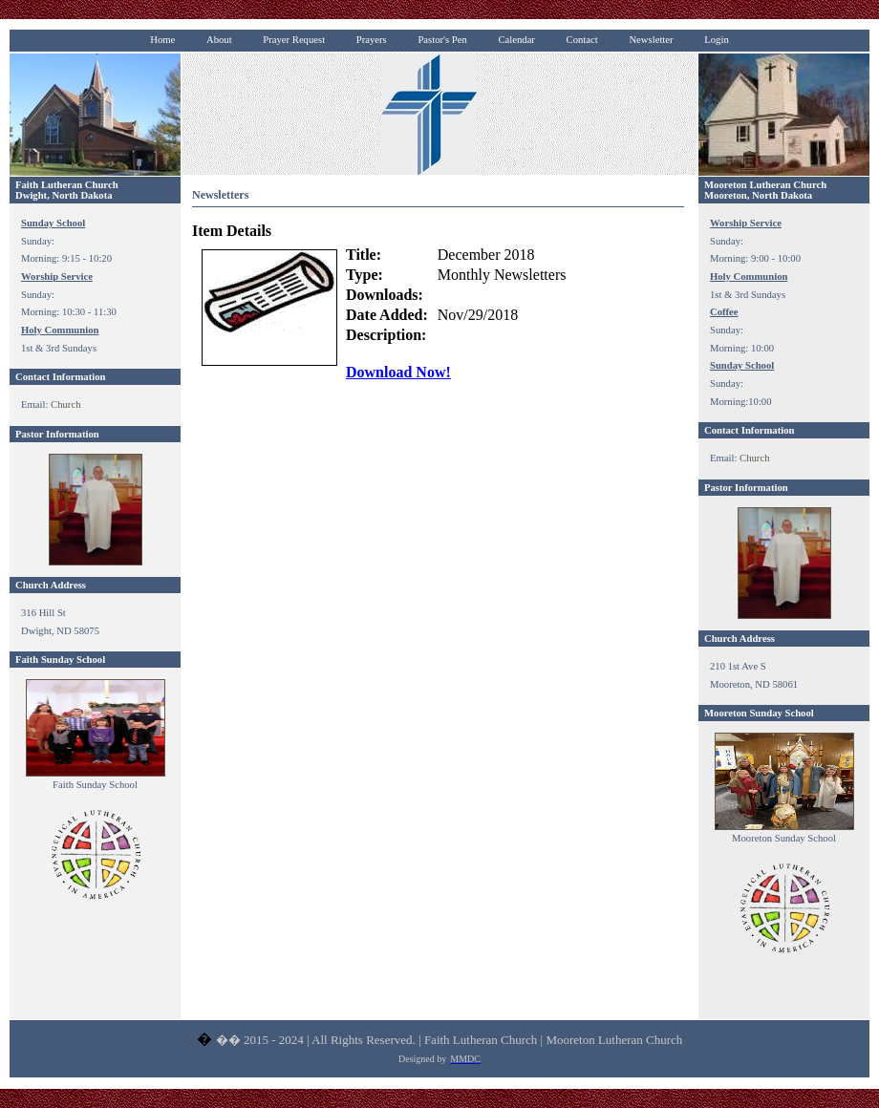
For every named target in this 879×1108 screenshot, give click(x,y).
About (219, 39)
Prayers (371, 39)
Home (162, 39)
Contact (582, 39)
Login (716, 39)
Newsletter (651, 39)
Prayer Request (294, 39)
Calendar (516, 39)
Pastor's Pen (442, 39)
